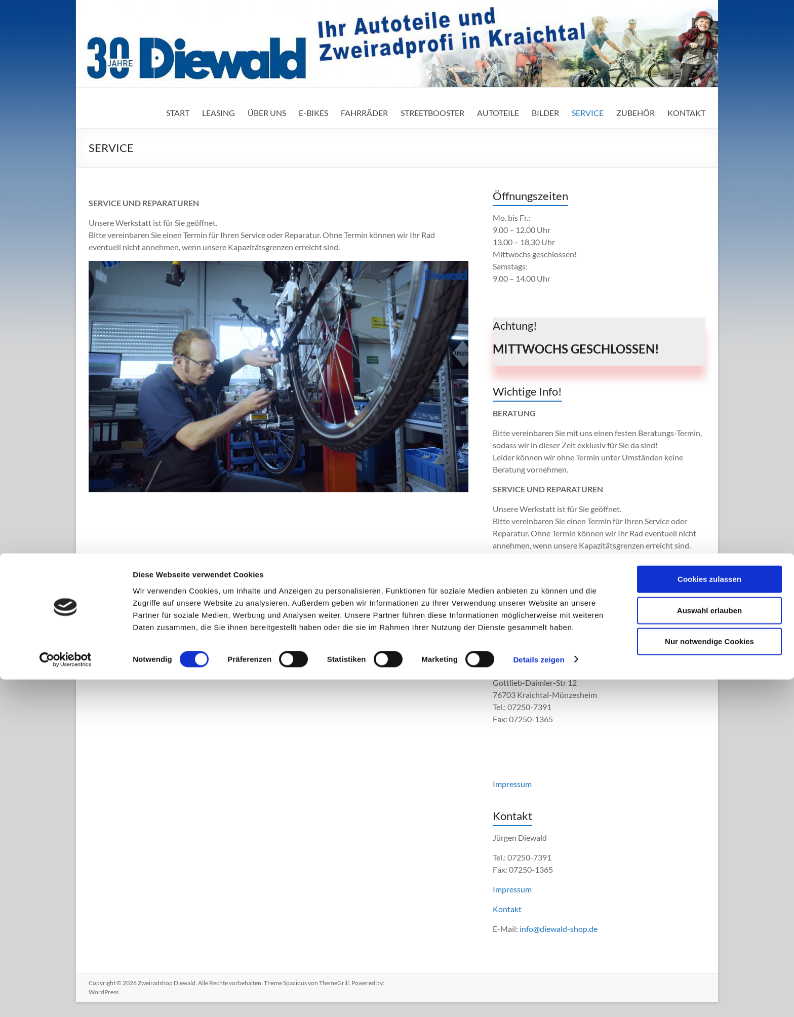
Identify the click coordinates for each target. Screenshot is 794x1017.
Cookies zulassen (709, 916)
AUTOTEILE (498, 113)
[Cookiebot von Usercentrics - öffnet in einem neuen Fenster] (65, 997)
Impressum (512, 784)
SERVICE (588, 113)
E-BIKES (313, 113)
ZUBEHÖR (635, 113)
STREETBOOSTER (432, 113)
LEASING (218, 113)
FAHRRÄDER (364, 113)
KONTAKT (686, 113)
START (177, 113)
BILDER (545, 113)
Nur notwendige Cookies (709, 978)
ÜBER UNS (267, 113)
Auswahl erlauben (709, 948)
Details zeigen (538, 997)
